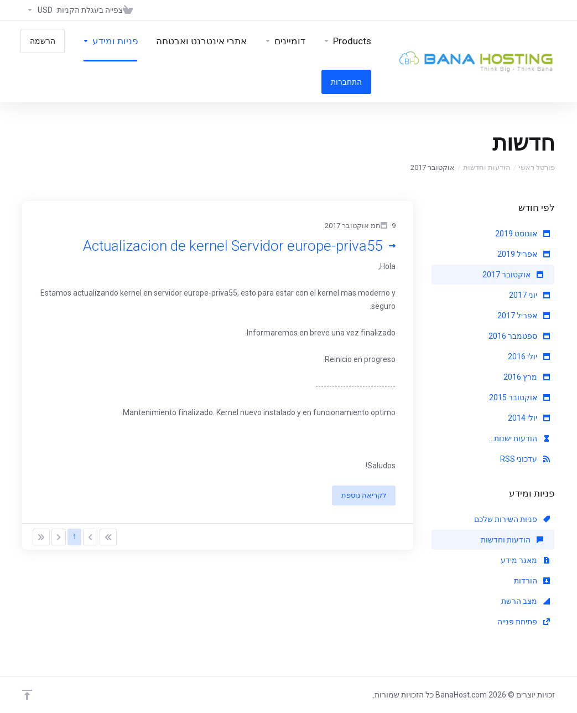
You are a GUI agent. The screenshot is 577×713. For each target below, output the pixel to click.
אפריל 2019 (523, 254)
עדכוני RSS (525, 458)
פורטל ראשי (537, 167)
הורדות (532, 580)
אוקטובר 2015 (519, 397)
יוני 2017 (529, 295)
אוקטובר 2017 (512, 274)
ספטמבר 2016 (519, 336)
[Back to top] (27, 694)
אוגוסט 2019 (522, 233)
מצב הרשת (525, 601)
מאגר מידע (525, 560)
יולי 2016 (529, 356)
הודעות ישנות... (519, 438)
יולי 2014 (529, 418)
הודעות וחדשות (487, 167)
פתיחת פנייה (523, 621)
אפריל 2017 (523, 315)
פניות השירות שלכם (512, 519)
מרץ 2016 (526, 377)
